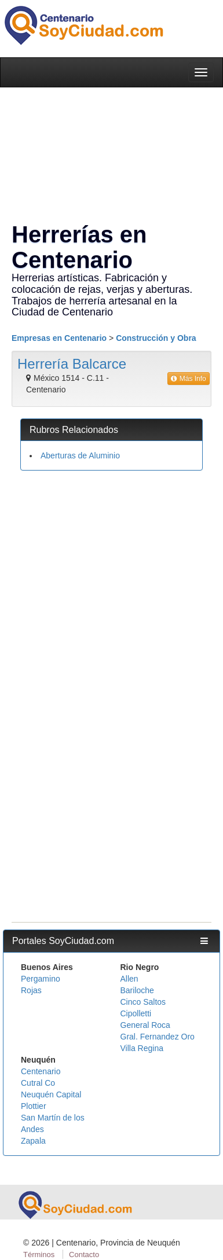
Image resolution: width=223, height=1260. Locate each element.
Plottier (33, 1106)
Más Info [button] (188, 378)
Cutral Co (38, 1083)
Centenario (41, 1071)
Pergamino (40, 978)
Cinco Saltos (143, 1001)
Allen (129, 978)
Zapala (33, 1140)
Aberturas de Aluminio (80, 455)
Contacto (84, 1254)
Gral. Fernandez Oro (157, 1036)
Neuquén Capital (51, 1094)
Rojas (31, 990)
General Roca (145, 1025)
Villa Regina (141, 1048)
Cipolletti (136, 1013)
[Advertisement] (108, 590)
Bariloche (137, 990)
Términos (38, 1254)
